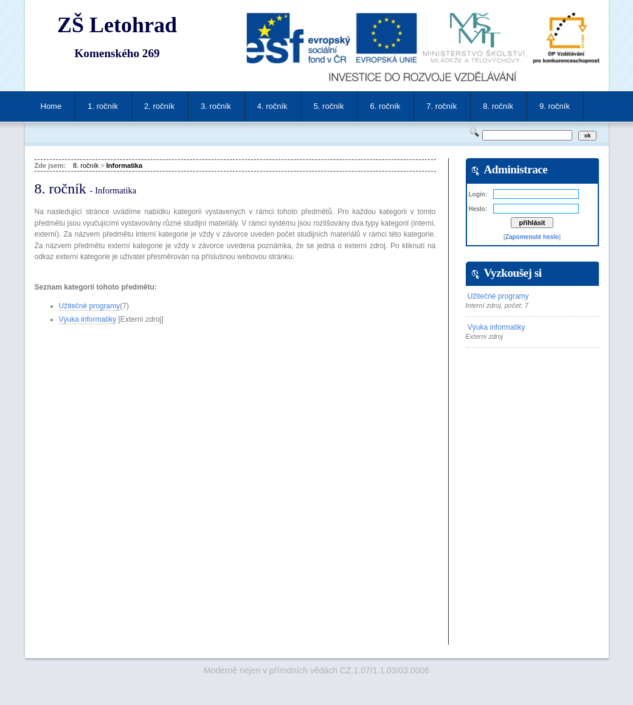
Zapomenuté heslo (532, 237)
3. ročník (216, 106)
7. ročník (441, 106)
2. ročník (159, 106)
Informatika (124, 165)
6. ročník (385, 106)
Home (51, 106)
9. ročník (554, 106)
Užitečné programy (89, 306)
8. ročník (498, 106)
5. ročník (329, 106)
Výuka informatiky (88, 319)
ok (587, 136)
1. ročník (103, 106)
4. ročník (272, 106)
